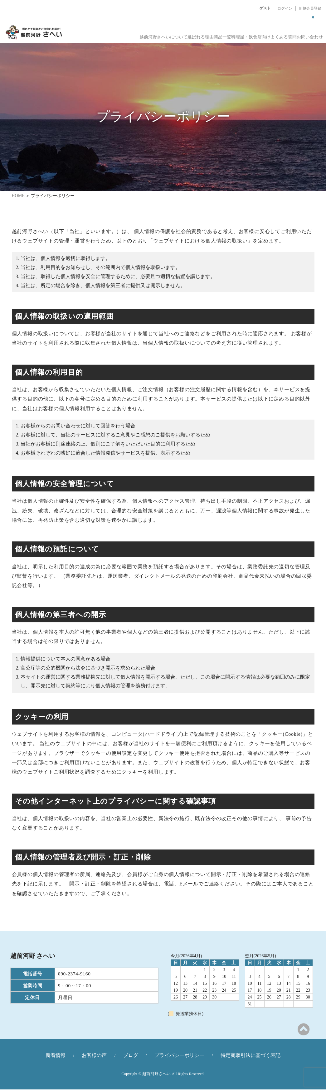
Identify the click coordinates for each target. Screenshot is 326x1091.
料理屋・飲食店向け (232, 34)
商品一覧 (195, 34)
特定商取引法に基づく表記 (250, 1056)
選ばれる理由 (164, 34)
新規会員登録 (310, 8)
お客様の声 (94, 1056)
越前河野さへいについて (119, 34)
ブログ (130, 1056)
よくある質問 (273, 34)
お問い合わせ (308, 34)
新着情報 (56, 1056)
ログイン (284, 8)
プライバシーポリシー (179, 1056)
